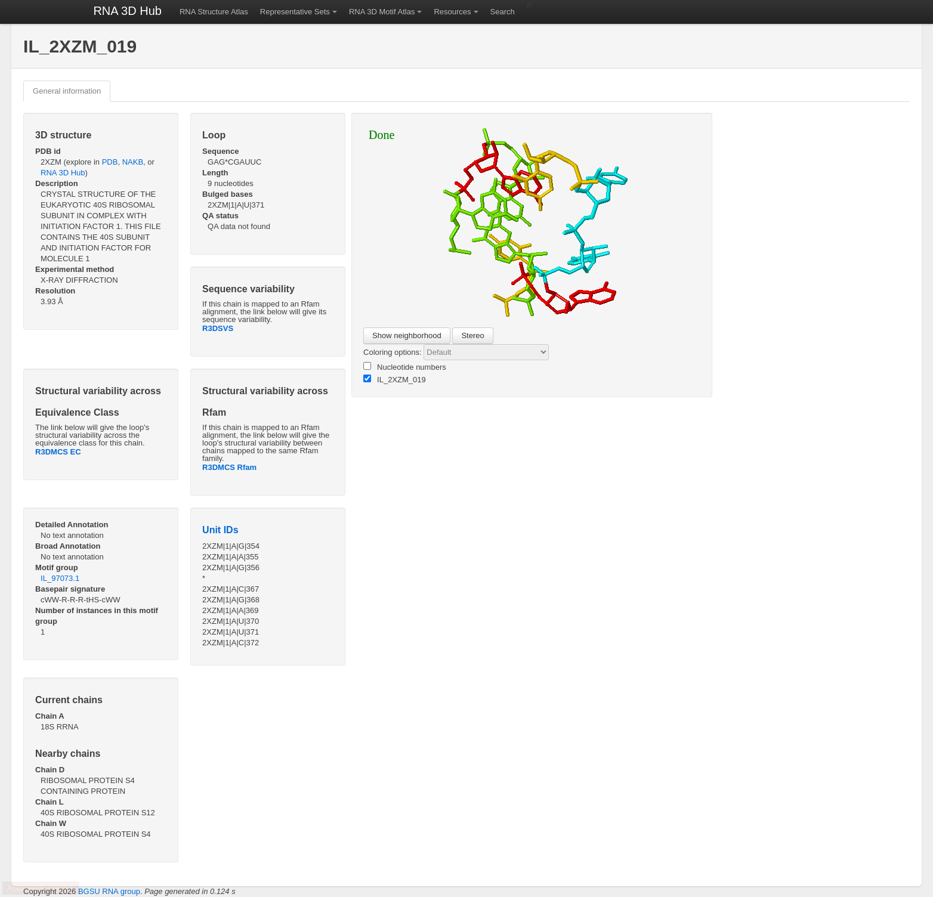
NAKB (132, 161)
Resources (452, 11)
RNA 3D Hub (127, 10)
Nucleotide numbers (404, 367)
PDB (110, 161)
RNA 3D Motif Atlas (382, 11)
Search (502, 11)
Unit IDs (220, 530)
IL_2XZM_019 (394, 379)
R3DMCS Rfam (229, 467)
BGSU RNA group (109, 891)
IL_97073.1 (60, 578)
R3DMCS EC (58, 451)
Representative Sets (295, 11)
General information (67, 90)
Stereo (472, 335)
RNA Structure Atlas (214, 11)
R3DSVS (217, 328)
